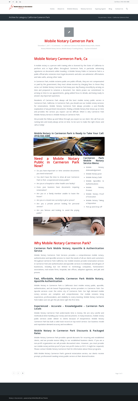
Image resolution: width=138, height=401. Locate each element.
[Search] (127, 9)
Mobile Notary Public (88, 46)
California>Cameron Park (71, 46)
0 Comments (56, 46)
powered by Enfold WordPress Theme (36, 398)
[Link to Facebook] (13, 2)
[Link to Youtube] (16, 2)
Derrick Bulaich (92, 49)
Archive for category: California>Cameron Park (29, 17)
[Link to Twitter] (9, 2)
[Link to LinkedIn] (20, 2)
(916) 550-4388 (124, 2)
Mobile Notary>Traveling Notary (72, 49)
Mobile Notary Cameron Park (69, 41)
